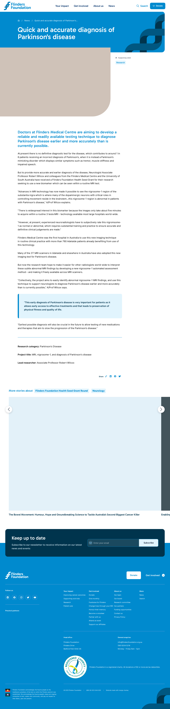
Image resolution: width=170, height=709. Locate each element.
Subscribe (147, 543)
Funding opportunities (122, 611)
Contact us (118, 615)
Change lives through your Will (101, 607)
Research (67, 603)
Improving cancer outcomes (75, 596)
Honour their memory (97, 611)
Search (142, 600)
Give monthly (94, 600)
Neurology (98, 391)
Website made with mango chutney (117, 692)
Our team (117, 596)
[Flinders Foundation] (17, 6)
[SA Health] (8, 619)
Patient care (68, 607)
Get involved (94, 592)
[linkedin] (7, 598)
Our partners (119, 607)
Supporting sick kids (72, 600)
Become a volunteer (96, 615)
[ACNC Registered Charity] (75, 679)
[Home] (19, 21)
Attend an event (95, 623)
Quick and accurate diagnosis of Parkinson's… (56, 21)
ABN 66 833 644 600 (93, 692)
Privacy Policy (119, 619)
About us (117, 592)
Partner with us (95, 619)
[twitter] (28, 598)
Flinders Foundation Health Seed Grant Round (61, 391)
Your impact (68, 592)
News (112, 6)
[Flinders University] (8, 629)
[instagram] (21, 598)
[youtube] (35, 598)
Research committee (122, 603)
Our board (118, 600)
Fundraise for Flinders (97, 603)
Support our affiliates (97, 626)
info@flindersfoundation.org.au (130, 644)
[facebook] (14, 598)
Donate (157, 6)
